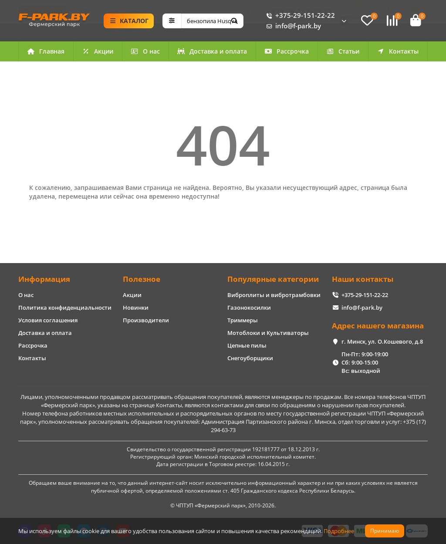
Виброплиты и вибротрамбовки (274, 295)
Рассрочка (286, 52)
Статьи (342, 52)
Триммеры (242, 320)
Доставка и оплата (212, 52)
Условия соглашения (48, 320)
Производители (146, 320)
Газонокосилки (249, 307)
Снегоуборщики (250, 358)
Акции (97, 52)
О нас (145, 52)
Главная (45, 52)
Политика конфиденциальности (65, 307)
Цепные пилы (247, 345)
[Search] (212, 21)
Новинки (136, 307)
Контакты (398, 52)
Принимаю (384, 530)
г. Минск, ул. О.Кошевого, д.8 (382, 341)
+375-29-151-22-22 (299, 16)
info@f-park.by (292, 26)
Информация (44, 279)
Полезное (141, 279)
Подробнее (339, 531)
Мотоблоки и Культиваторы (268, 333)
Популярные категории (273, 279)
